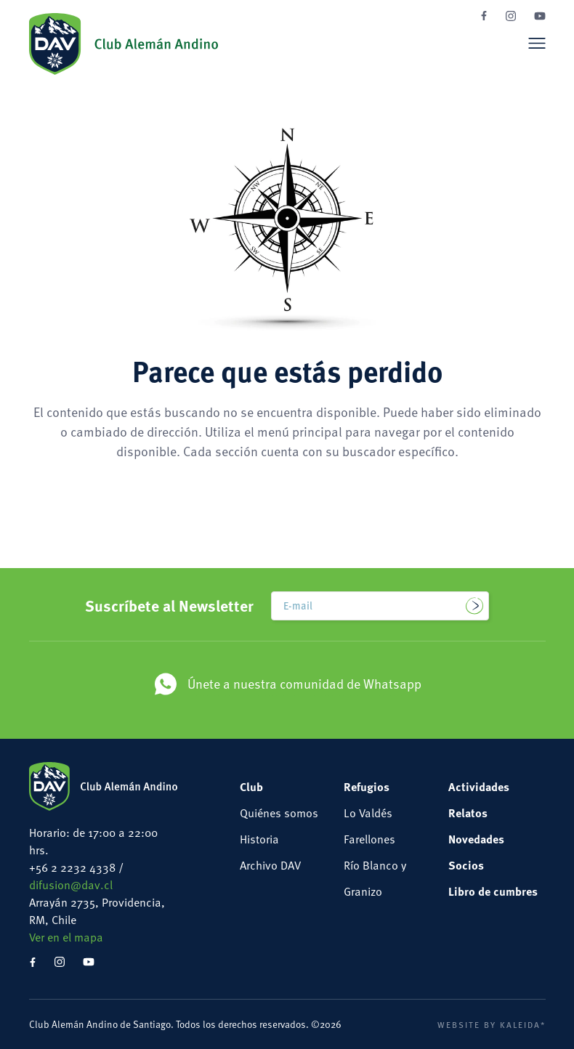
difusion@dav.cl (71, 884)
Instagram (511, 16)
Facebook (484, 15)
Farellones (369, 838)
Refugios (366, 786)
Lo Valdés (368, 812)
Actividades (478, 786)
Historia (259, 838)
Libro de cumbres (493, 891)
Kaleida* (523, 1024)
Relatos (468, 812)
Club (251, 786)
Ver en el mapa (66, 936)
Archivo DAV (270, 864)
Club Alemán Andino (123, 43)
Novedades (476, 838)
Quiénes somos (279, 812)
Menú (537, 43)
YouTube (540, 16)
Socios (466, 864)
